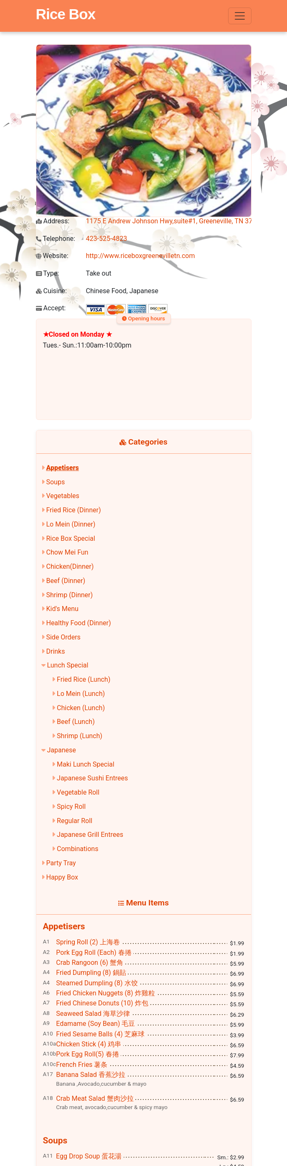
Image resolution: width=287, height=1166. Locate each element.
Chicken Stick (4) (88, 1044)
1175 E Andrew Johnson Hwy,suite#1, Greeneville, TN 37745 (175, 221)
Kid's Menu (62, 609)
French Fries (81, 1065)
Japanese (61, 750)
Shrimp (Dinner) (69, 595)
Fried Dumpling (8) (91, 973)
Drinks (55, 651)
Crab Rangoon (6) (89, 963)
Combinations (77, 849)
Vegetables (62, 496)
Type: (47, 273)
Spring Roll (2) (87, 942)
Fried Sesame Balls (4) (100, 1034)
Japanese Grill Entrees (90, 835)
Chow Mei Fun (67, 552)
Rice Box (66, 14)
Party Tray (61, 863)
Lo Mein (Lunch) (81, 694)
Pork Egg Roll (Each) (93, 952)
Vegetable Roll (78, 792)
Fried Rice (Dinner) (73, 510)
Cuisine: (51, 291)
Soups (55, 482)
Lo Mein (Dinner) (70, 524)
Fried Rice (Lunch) (83, 679)
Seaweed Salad (93, 1014)
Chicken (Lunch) (81, 708)
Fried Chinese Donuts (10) (102, 1003)
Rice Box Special (70, 538)
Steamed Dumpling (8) (96, 983)
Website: (52, 256)
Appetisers (62, 468)
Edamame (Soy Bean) (95, 1024)
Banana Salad (90, 1075)
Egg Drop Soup (89, 1156)
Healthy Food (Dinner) (78, 623)
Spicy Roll (71, 807)
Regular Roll (74, 821)
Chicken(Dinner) (70, 566)
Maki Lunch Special (85, 764)
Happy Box (62, 877)
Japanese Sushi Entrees (92, 778)
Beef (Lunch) (76, 722)
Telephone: (55, 239)
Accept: (51, 308)
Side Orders (63, 637)
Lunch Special (67, 665)
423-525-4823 (106, 239)
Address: (53, 221)
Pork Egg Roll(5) (87, 1054)
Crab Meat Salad (94, 1098)
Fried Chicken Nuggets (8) (105, 993)
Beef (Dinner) (65, 581)
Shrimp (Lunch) (79, 736)
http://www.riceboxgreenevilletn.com (140, 256)
